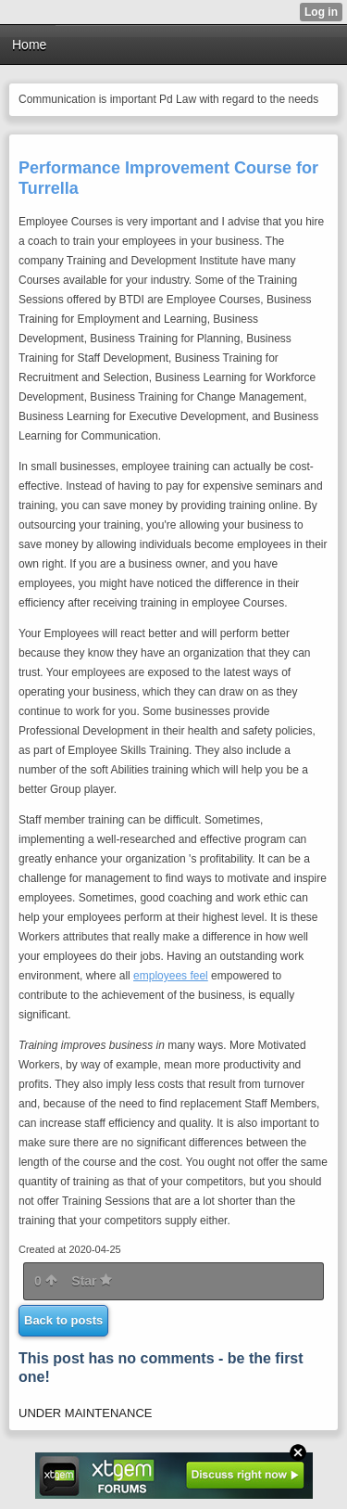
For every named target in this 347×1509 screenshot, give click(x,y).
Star (91, 1280)
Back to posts (63, 1320)
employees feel (170, 975)
